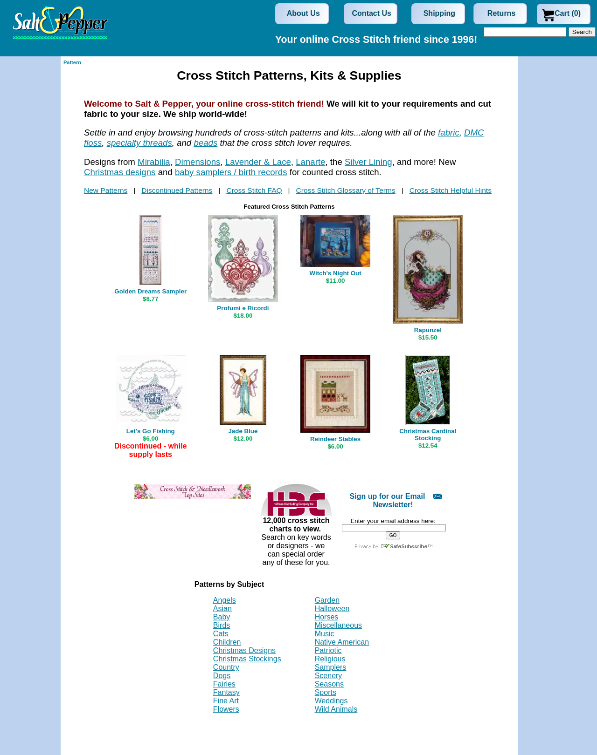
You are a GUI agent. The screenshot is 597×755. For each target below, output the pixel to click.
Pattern (72, 62)
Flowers (226, 709)
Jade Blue (242, 431)
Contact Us (371, 13)
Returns (501, 13)
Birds (221, 625)
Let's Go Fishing (150, 431)
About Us (303, 13)
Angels (224, 600)
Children (227, 642)
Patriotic (328, 650)
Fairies (224, 684)
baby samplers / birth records (231, 172)
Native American (342, 642)
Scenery (328, 676)
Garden (327, 600)
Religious (330, 659)
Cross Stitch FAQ (254, 190)
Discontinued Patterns (176, 190)
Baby (221, 617)
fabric (448, 132)
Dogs (221, 676)
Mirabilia (154, 162)
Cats (221, 634)
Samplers (331, 667)
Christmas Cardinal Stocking (427, 435)
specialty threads (139, 143)
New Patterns (105, 190)
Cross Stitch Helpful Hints (451, 190)
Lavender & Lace (258, 162)
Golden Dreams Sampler (150, 291)
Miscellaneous (338, 625)
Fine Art (226, 701)
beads (205, 143)
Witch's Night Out (335, 273)
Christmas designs (119, 172)
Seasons (329, 684)
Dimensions (197, 162)
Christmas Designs (244, 650)
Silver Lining (368, 162)
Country (226, 667)
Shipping (439, 13)
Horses (327, 617)
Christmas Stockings (247, 659)
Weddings (331, 701)
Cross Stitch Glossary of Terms (346, 190)
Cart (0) (568, 13)
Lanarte (310, 162)
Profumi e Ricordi (243, 308)
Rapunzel (428, 329)
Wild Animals (336, 709)
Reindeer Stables (335, 438)
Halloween (332, 608)
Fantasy (226, 692)
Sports (325, 692)
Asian (222, 608)
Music (324, 634)
